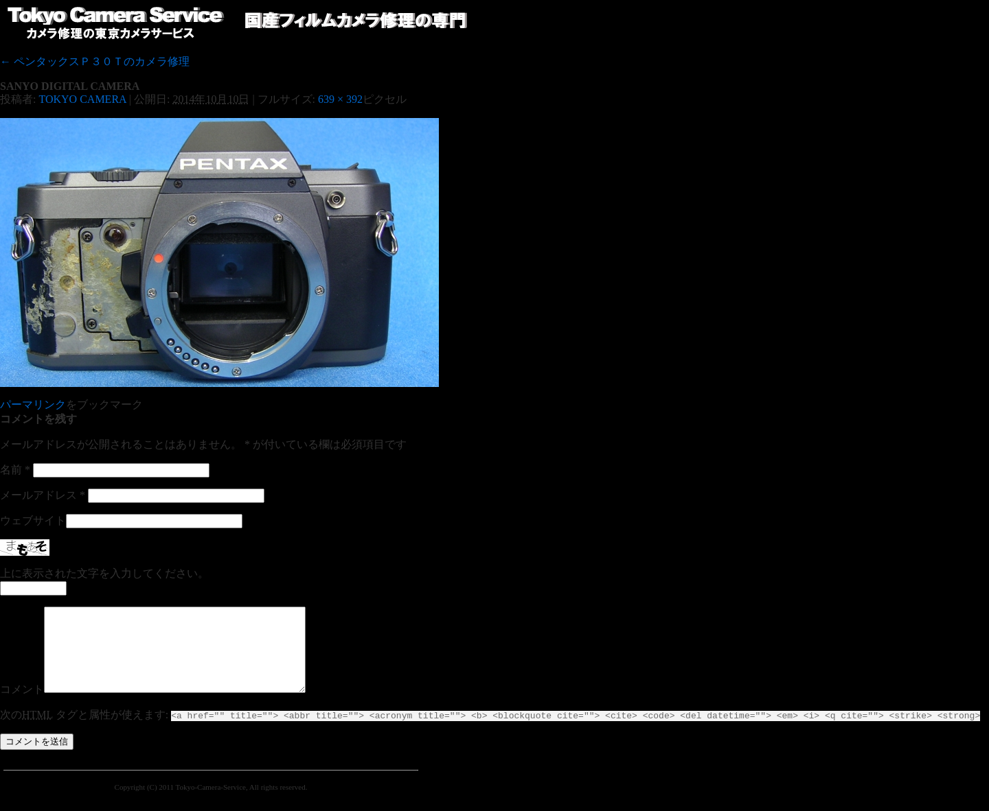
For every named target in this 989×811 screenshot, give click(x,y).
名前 (15, 469)
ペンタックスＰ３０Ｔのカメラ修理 (95, 61)
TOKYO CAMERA (82, 99)
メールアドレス (42, 495)
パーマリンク (33, 404)
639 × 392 (340, 99)
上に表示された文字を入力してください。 (104, 573)
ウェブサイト (33, 520)
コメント (22, 706)
